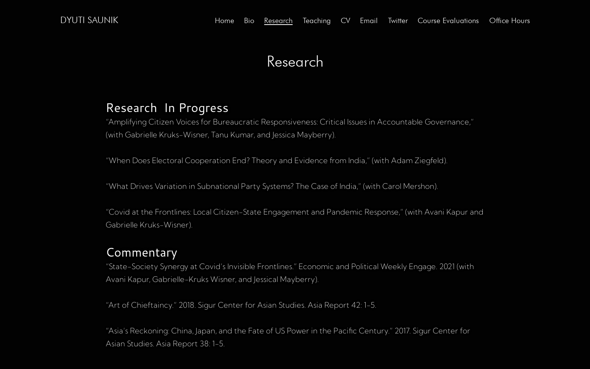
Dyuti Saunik (89, 19)
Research (278, 20)
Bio (249, 20)
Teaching (317, 20)
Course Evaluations (448, 20)
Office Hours (509, 20)
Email (369, 20)
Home (224, 20)
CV (345, 20)
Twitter (398, 20)
